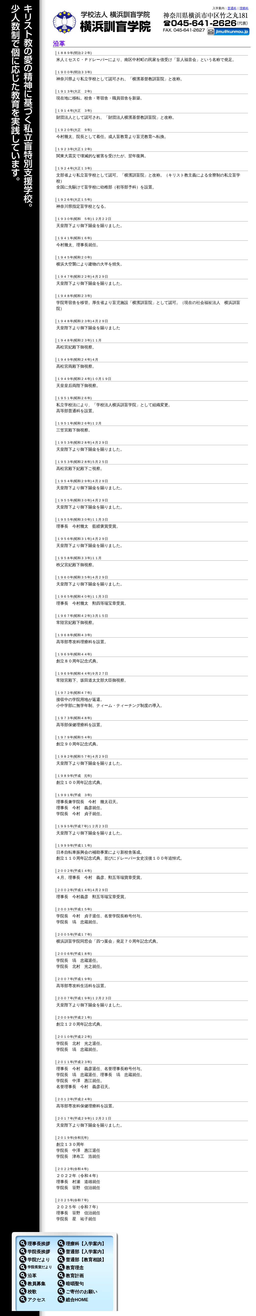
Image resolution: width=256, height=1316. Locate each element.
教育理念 (75, 1267)
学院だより (39, 1259)
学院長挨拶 (39, 1251)
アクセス (37, 1299)
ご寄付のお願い (81, 1291)
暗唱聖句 (75, 1283)
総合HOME (77, 1299)
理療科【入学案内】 (86, 1243)
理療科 (244, 8)
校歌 (32, 1291)
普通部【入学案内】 (86, 1251)
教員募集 (37, 1283)
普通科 (232, 8)
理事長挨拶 (39, 1243)
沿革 (32, 1275)
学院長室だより (40, 1267)
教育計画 (75, 1275)
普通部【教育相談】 (86, 1259)
